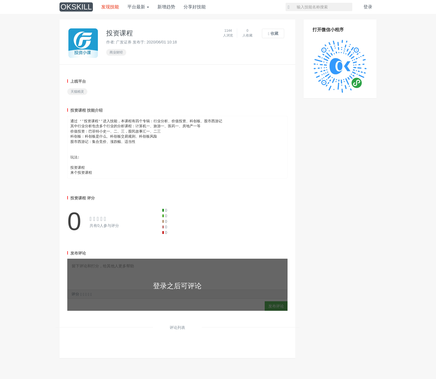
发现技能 (110, 6)
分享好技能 (195, 6)
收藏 (273, 33)
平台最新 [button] (138, 6)
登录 (367, 6)
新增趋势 (166, 6)
